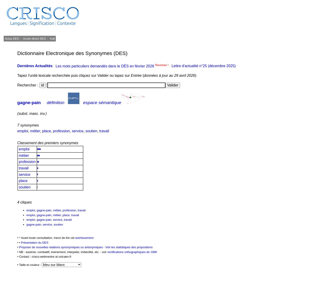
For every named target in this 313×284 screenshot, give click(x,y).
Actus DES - (13, 38)
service (78, 131)
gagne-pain (29, 102)
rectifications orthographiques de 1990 (132, 252)
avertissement (84, 238)
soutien (91, 131)
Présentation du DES (35, 242)
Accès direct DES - (35, 38)
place (46, 131)
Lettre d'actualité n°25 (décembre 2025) (204, 66)
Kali (52, 38)
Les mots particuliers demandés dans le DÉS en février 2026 (112, 66)
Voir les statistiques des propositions (129, 247)
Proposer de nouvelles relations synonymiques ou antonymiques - (62, 247)
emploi (22, 131)
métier (35, 131)
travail (104, 131)
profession (61, 131)
